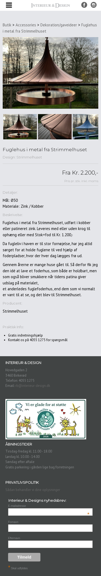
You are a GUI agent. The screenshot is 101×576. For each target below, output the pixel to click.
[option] (20, 126)
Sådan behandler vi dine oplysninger (32, 489)
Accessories (26, 24)
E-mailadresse (48, 505)
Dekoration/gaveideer (58, 24)
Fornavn (13, 522)
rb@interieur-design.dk (32, 385)
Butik (7, 24)
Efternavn (14, 538)
